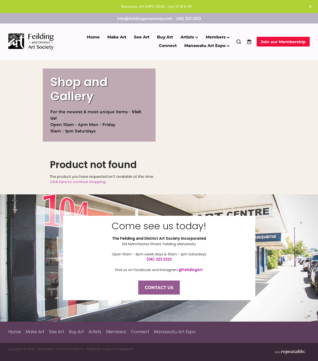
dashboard (45, 349)
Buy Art (165, 37)
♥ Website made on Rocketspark (110, 349)
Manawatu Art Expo (207, 45)
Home (93, 37)
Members (218, 37)
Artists (189, 37)
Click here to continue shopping (77, 182)
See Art (141, 37)
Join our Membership (283, 41)
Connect (168, 45)
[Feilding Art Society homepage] (38, 41)
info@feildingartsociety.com (145, 18)
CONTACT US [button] (159, 287)
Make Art (116, 37)
